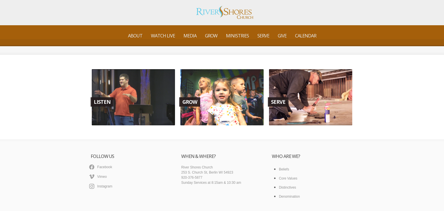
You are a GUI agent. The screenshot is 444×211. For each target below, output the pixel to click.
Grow (211, 36)
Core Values (288, 178)
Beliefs (284, 169)
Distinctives (287, 187)
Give (282, 36)
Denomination (289, 197)
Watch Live (163, 36)
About (135, 36)
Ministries (237, 36)
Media (190, 36)
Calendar (305, 36)
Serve (263, 36)
